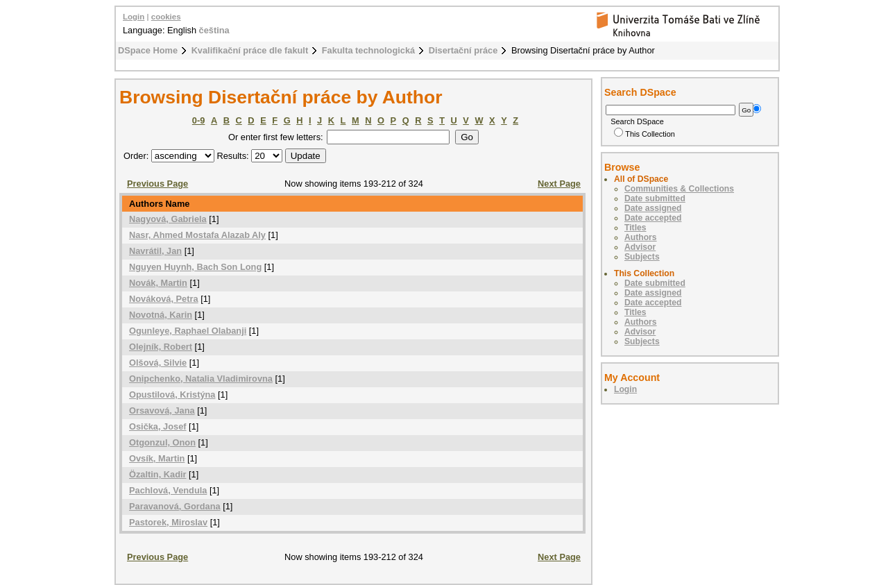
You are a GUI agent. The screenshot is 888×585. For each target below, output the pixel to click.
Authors (640, 237)
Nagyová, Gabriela (168, 219)
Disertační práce (463, 50)
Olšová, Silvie (158, 362)
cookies (166, 16)
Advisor (640, 247)
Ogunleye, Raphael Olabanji (187, 330)
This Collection (644, 134)
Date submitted (654, 198)
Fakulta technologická (368, 50)
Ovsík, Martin (157, 458)
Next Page (559, 183)
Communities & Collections (679, 189)
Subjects (642, 257)
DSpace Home (148, 50)
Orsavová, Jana (162, 410)
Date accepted (652, 218)
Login (133, 16)
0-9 (198, 120)
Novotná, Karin (160, 315)
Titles (635, 227)
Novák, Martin (158, 283)
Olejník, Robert (160, 346)
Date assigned (652, 208)
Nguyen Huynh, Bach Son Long (195, 267)
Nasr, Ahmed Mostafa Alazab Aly (197, 235)
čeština (214, 30)
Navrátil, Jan (155, 251)
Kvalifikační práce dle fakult (250, 50)
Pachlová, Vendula (168, 490)
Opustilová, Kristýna (172, 394)
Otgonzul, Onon (162, 442)
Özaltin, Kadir (157, 474)
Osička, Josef (158, 426)
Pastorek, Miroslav (168, 522)
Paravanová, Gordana (175, 506)
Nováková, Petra (163, 299)
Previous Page (157, 183)
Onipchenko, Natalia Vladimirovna (201, 378)
